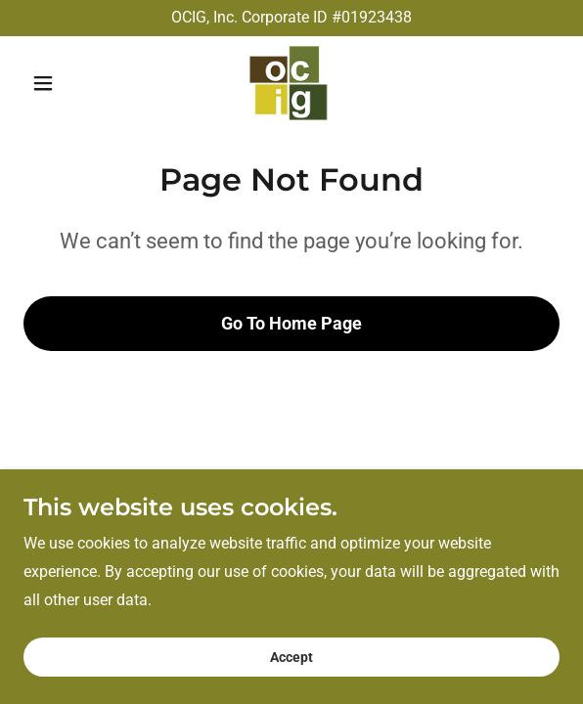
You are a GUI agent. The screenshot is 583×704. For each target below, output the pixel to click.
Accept (291, 657)
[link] (291, 83)
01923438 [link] (376, 17)
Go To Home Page (291, 315)
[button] (63, 83)
